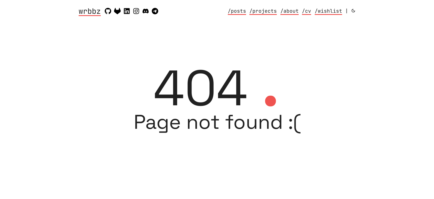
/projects (263, 11)
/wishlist (328, 11)
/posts (237, 11)
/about (289, 11)
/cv (306, 11)
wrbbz (90, 11)
